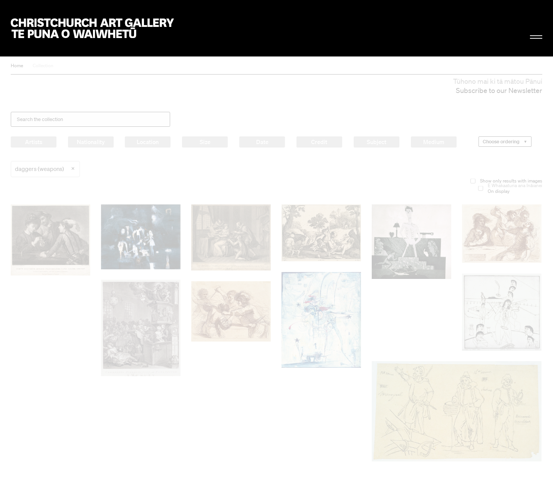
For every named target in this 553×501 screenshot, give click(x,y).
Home (17, 65)
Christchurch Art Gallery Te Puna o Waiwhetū (92, 28)
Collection (43, 65)
